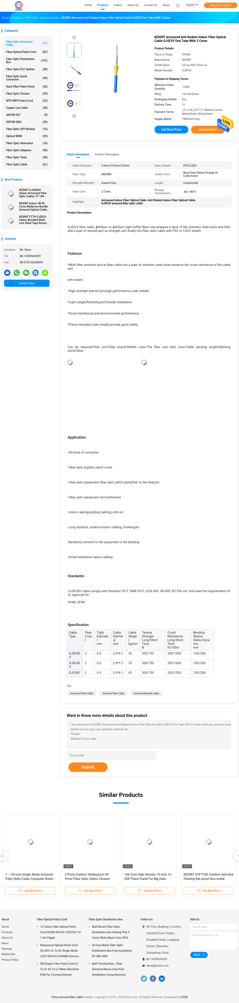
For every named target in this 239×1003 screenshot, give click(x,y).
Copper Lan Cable (27, 108)
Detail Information (78, 154)
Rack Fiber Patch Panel (27, 86)
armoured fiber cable (81, 693)
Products (7, 932)
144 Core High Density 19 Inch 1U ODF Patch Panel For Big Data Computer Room (147, 879)
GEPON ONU (27, 122)
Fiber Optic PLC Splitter (27, 69)
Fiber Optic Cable (27, 164)
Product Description (107, 154)
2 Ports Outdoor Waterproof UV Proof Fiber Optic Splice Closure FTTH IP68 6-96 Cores (87, 879)
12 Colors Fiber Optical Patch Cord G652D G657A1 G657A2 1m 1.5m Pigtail (60, 932)
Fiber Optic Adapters (27, 150)
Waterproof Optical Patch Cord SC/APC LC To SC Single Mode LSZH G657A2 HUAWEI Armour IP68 (59, 951)
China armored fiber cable (67, 997)
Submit (88, 767)
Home (5, 926)
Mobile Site (8, 954)
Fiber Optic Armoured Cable (27, 43)
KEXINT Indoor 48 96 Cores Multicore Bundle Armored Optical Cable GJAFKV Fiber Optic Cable (33, 206)
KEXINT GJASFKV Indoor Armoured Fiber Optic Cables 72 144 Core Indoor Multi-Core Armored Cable (33, 193)
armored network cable (146, 693)
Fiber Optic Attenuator (27, 143)
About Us (7, 937)
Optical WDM (27, 136)
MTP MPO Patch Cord (27, 101)
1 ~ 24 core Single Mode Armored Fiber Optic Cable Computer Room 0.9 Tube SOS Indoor (29, 879)
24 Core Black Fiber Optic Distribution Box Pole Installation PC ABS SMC (112, 951)
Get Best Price (171, 129)
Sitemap (7, 948)
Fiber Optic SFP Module (27, 129)
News (5, 943)
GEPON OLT (27, 115)
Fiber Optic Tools (27, 157)
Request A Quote (221, 5)
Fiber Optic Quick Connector (27, 78)
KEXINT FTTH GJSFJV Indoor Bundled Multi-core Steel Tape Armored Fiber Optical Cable (34, 220)
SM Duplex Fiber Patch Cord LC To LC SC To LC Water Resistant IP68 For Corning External (59, 969)
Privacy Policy (10, 959)
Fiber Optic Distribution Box (27, 60)
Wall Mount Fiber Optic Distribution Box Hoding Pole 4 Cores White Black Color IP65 (111, 932)
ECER (184, 997)
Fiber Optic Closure (27, 94)
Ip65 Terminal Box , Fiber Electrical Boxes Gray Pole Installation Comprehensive (109, 969)
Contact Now (27, 283)
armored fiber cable (113, 693)
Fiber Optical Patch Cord (27, 52)
